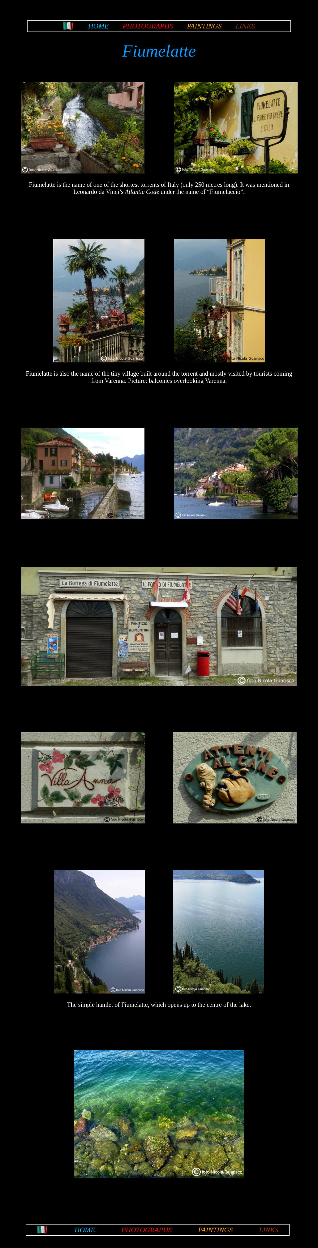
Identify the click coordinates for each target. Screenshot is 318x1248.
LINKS (245, 26)
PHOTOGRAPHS (147, 26)
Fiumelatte (159, 50)
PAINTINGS (204, 26)
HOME (98, 26)
